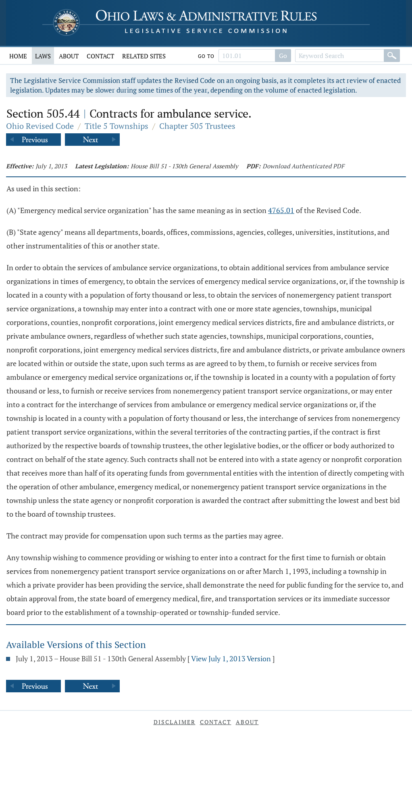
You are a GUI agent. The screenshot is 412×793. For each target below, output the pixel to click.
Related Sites (144, 56)
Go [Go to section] (283, 55)
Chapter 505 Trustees (197, 125)
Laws (43, 56)
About (69, 56)
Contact (100, 56)
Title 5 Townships (116, 125)
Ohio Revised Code (40, 125)
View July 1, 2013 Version (231, 658)
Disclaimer (175, 722)
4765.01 (281, 210)
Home (18, 56)
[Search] (392, 55)
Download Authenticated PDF (303, 166)
